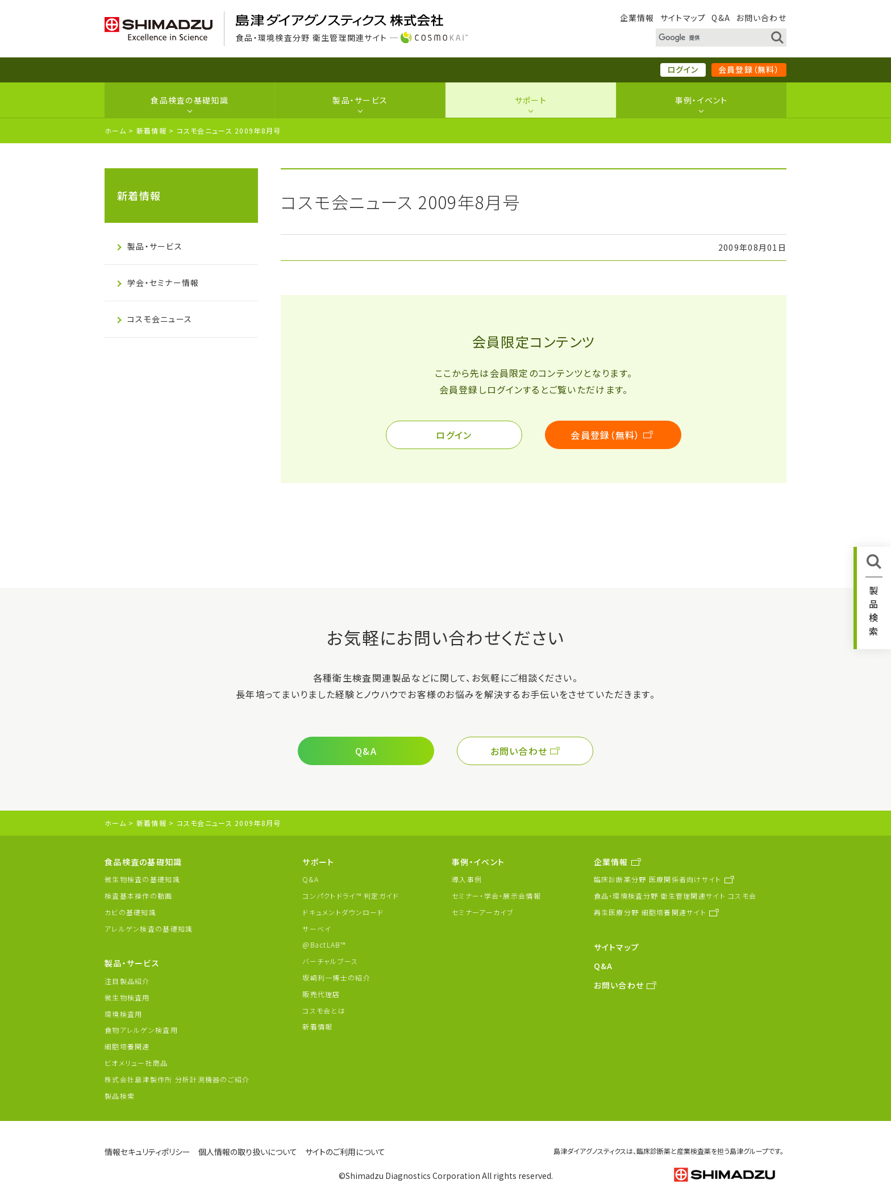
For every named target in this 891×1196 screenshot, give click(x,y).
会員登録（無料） (749, 69)
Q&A (720, 17)
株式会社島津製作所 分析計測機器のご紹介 (177, 1079)
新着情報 (151, 130)
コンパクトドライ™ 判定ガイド (350, 895)
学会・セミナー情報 (163, 282)
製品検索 (120, 1096)
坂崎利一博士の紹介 (336, 977)
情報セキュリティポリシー (147, 1151)
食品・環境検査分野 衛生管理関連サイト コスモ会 (675, 895)
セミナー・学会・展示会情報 (496, 895)
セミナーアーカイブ (483, 912)
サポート (531, 100)
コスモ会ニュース (159, 319)
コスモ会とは (323, 1010)
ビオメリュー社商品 (136, 1063)
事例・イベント (701, 100)
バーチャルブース (330, 961)
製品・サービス (360, 100)
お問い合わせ (761, 17)
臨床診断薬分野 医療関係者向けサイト (658, 879)
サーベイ (316, 928)
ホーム (115, 130)
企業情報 (637, 17)
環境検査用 (123, 1014)
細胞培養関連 (127, 1046)
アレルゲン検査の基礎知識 (149, 928)
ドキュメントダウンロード (343, 912)
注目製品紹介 (127, 981)
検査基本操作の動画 (139, 895)
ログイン (683, 69)
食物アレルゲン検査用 (141, 1030)
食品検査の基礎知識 (189, 100)
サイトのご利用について (345, 1151)
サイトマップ (683, 17)
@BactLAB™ (323, 944)
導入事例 (467, 879)
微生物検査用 (127, 997)
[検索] (707, 38)
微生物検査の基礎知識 (142, 879)
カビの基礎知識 (130, 912)
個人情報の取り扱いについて (247, 1151)
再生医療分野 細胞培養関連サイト (650, 912)
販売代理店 (321, 994)
